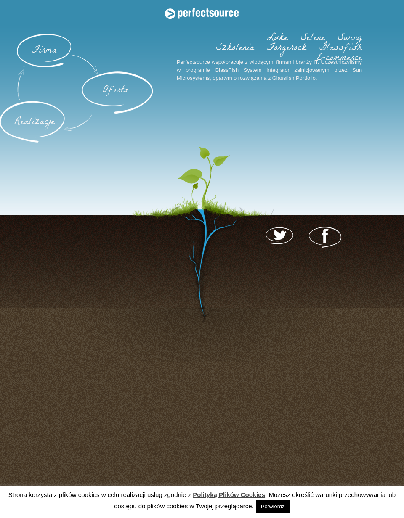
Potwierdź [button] (273, 506)
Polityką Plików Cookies (229, 494)
